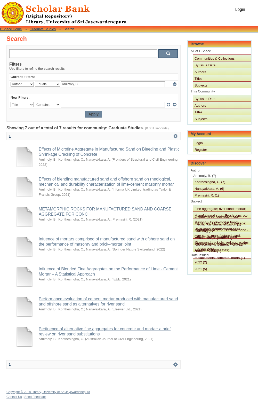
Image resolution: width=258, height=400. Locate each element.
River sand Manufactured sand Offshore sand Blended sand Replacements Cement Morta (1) (219, 229)
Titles (199, 79)
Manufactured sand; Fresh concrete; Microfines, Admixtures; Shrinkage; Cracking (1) (221, 216)
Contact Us (14, 397)
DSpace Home (11, 29)
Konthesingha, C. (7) (210, 182)
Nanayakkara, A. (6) (209, 189)
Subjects (201, 85)
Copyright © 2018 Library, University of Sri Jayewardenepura (48, 392)
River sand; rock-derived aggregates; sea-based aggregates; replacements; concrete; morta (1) (222, 242)
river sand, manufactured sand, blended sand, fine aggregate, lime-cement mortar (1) (221, 236)
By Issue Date (205, 65)
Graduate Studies (43, 29)
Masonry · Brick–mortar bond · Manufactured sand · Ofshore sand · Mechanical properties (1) (221, 222)
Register (201, 150)
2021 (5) (201, 269)
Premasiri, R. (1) (207, 195)
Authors (200, 72)
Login (240, 9)
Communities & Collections (215, 58)
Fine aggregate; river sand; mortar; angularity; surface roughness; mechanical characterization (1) (220, 209)
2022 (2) (201, 262)
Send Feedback (35, 397)
